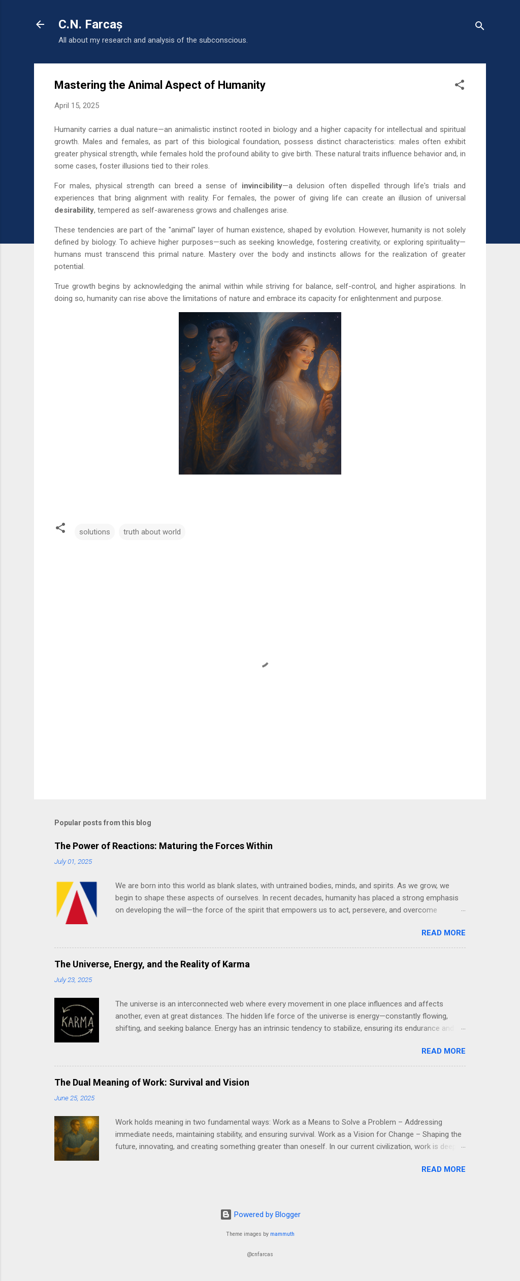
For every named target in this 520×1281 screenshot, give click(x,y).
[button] (459, 86)
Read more (443, 932)
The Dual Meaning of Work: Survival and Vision (151, 1082)
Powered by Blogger (260, 1214)
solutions (94, 531)
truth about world (152, 531)
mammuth (282, 1234)
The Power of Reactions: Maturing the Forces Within (163, 845)
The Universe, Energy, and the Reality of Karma (152, 964)
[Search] (480, 27)
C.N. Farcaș (90, 24)
